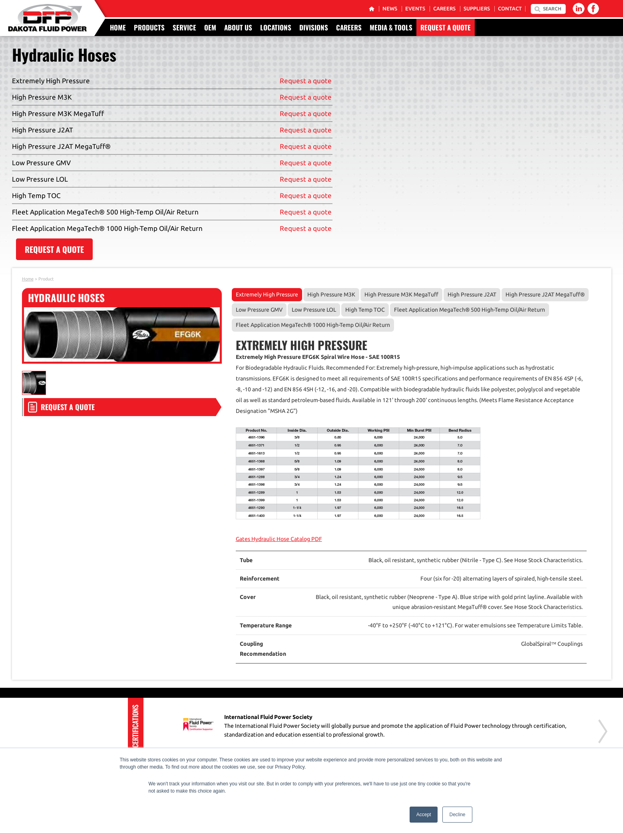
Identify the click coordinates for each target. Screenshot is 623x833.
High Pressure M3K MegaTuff (401, 294)
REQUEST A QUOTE (54, 249)
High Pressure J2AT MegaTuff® (545, 294)
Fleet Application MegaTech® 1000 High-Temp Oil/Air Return (313, 325)
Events (415, 8)
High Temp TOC (365, 309)
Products (149, 27)
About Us (238, 27)
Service (184, 27)
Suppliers (477, 8)
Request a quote (306, 80)
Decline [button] (457, 814)
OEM (210, 27)
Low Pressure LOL (314, 309)
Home (118, 27)
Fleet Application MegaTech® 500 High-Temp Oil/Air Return (469, 309)
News (389, 8)
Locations (275, 27)
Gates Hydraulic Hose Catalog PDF (279, 539)
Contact (510, 8)
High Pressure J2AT (472, 294)
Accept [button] (423, 814)
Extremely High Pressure (267, 294)
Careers (444, 8)
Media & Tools (391, 27)
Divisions (313, 27)
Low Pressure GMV (259, 309)
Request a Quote (445, 27)
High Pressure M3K (331, 294)
